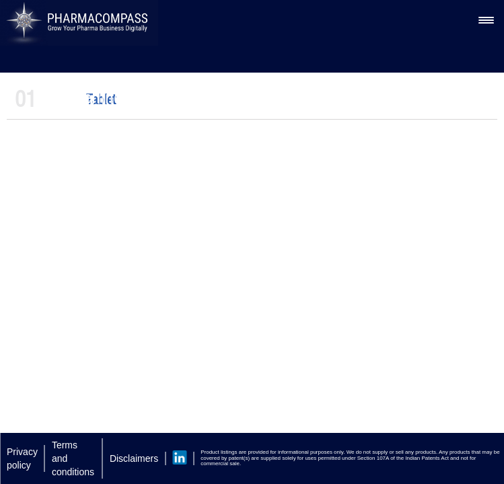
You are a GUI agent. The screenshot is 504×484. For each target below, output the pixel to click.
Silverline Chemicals (126, 97)
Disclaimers (134, 458)
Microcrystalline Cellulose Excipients (316, 97)
